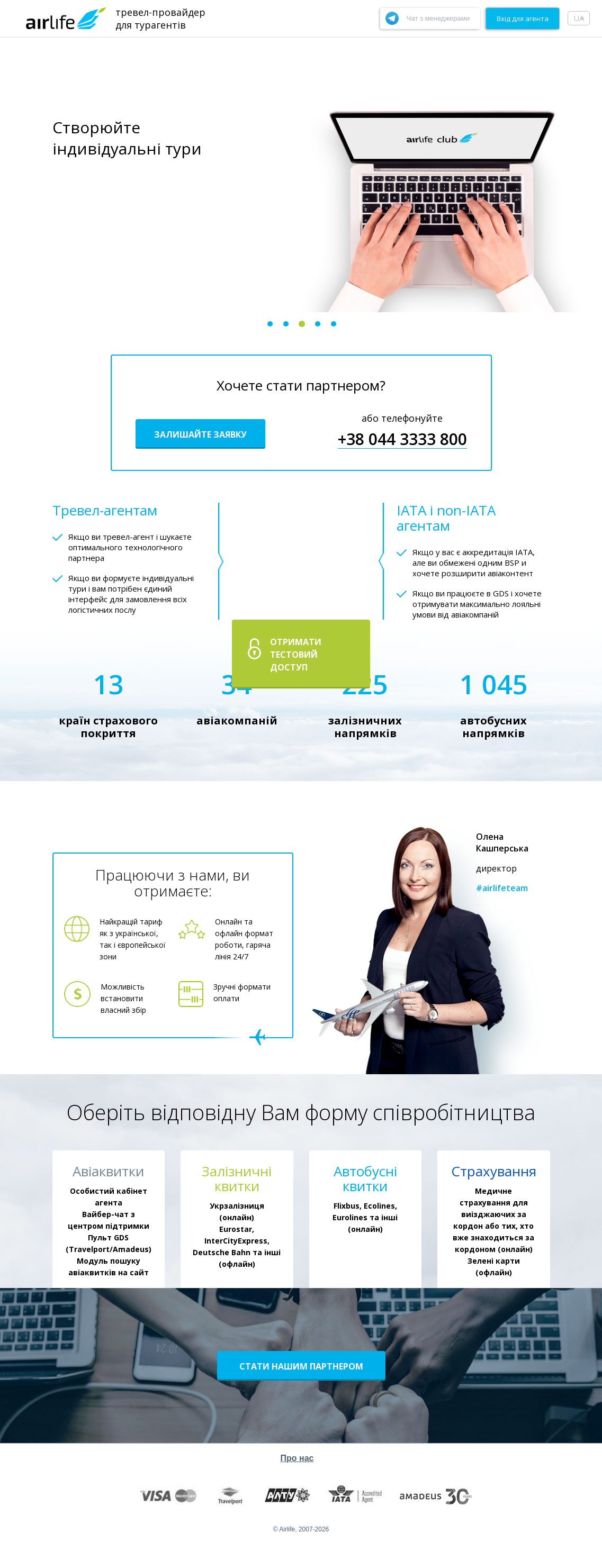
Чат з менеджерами (438, 18)
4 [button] (317, 323)
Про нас (297, 1458)
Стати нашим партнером (301, 1366)
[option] (301, 175)
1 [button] (270, 323)
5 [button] (333, 323)
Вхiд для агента (523, 18)
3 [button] (302, 324)
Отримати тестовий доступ (295, 654)
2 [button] (286, 323)
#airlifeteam (502, 888)
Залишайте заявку (200, 434)
